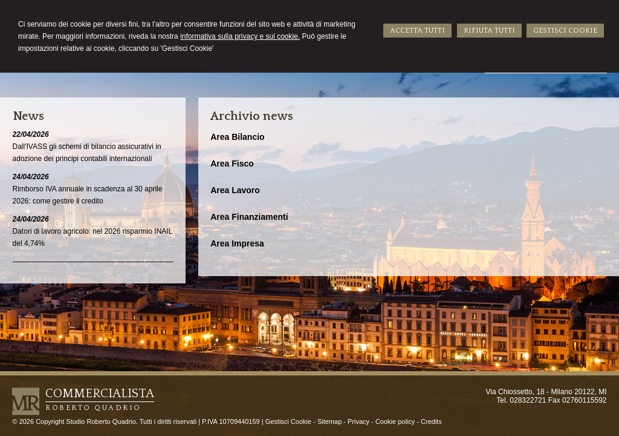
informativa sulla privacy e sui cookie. (240, 36)
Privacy (358, 421)
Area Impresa (237, 243)
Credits (431, 421)
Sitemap (329, 421)
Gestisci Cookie (288, 421)
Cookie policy (395, 421)
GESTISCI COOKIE (565, 31)
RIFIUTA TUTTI (489, 31)
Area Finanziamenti (249, 217)
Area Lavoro (235, 190)
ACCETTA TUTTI (417, 31)
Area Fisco (232, 163)
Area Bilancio (237, 137)
